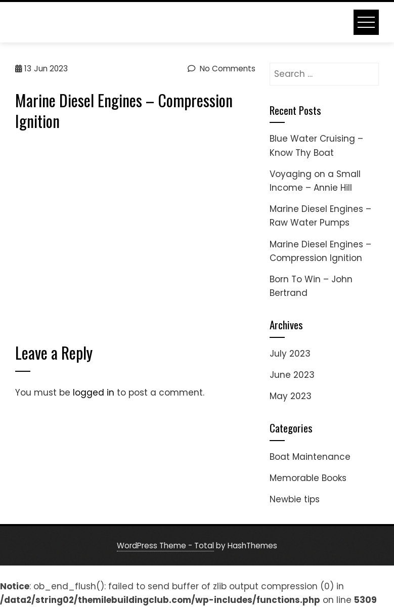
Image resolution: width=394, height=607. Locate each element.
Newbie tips (295, 499)
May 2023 (291, 396)
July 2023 (290, 354)
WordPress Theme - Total (165, 545)
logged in (93, 392)
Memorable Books (308, 478)
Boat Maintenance (310, 457)
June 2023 (292, 375)
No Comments (221, 68)
